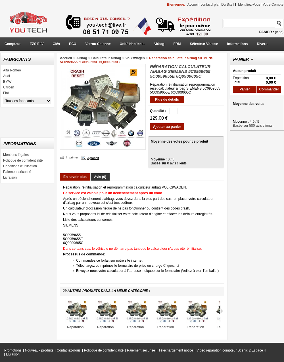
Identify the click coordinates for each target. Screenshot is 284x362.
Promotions (13, 350)
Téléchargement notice (175, 350)
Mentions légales (16, 155)
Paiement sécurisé (17, 172)
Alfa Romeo (12, 70)
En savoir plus (75, 177)
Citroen (8, 87)
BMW (7, 82)
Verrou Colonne (98, 44)
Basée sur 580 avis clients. (253, 126)
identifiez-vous (249, 5)
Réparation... (77, 327)
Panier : (266, 32)
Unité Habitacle (132, 44)
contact (206, 5)
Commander (269, 89)
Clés (56, 44)
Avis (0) (100, 177)
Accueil (66, 58)
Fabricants (17, 59)
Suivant (221, 311)
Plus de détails (167, 99)
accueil (193, 5)
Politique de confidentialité (23, 160)
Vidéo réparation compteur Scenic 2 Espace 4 (231, 350)
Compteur (13, 44)
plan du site (223, 5)
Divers (262, 44)
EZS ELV (37, 44)
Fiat (6, 93)
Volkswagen (135, 58)
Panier (241, 59)
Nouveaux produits (39, 350)
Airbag (159, 44)
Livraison (10, 177)
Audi (6, 76)
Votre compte (273, 5)
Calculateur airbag (106, 58)
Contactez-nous (69, 350)
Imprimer (72, 157)
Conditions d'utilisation (20, 166)
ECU (72, 44)
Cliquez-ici (171, 266)
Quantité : (158, 111)
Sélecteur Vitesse (204, 44)
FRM (177, 44)
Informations (237, 44)
